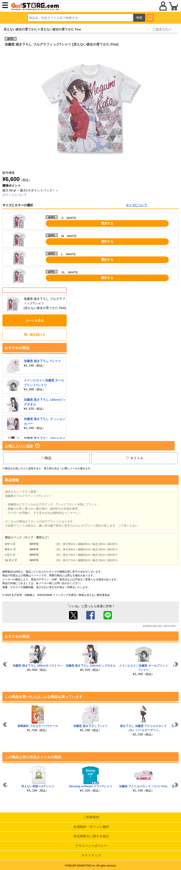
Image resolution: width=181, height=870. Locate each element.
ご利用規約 (91, 817)
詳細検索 (150, 18)
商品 (46, 458)
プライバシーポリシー (91, 846)
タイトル (134, 458)
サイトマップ (91, 855)
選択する (107, 223)
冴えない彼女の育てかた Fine (60, 29)
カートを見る (34, 320)
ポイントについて (14, 195)
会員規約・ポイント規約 (91, 827)
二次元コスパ (162, 29)
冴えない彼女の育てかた (20, 29)
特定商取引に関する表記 (91, 836)
